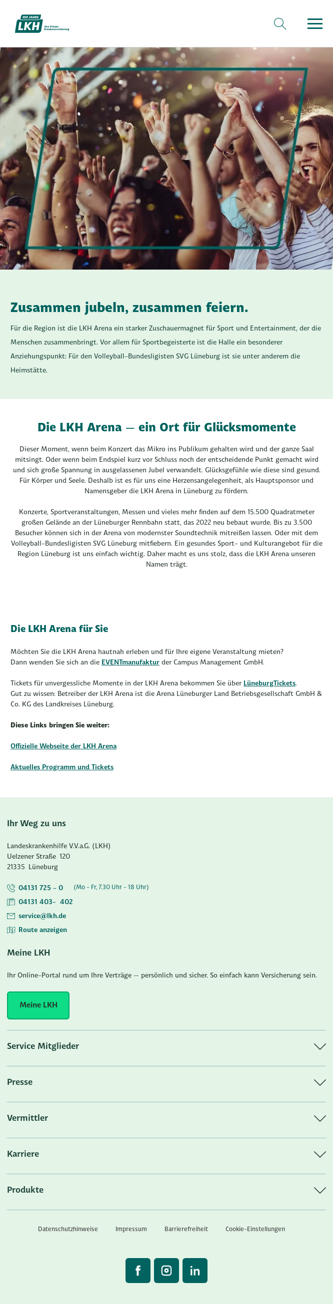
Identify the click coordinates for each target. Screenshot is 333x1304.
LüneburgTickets (270, 683)
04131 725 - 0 (40, 888)
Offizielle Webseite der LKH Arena (63, 746)
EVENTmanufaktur (131, 662)
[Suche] (280, 24)
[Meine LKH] (38, 1005)
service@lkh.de (42, 916)
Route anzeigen (42, 930)
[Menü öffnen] (315, 23)
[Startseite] (48, 23)
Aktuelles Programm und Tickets (62, 767)
